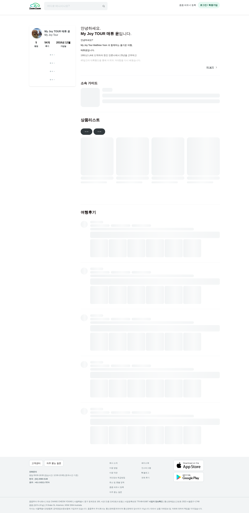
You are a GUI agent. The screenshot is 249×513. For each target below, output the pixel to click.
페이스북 (145, 463)
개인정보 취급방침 (117, 478)
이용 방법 (113, 468)
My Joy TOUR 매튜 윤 (57, 33)
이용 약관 (113, 473)
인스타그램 (146, 468)
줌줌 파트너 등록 (187, 5)
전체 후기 (145, 478)
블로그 (145, 473)
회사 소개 (113, 463)
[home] (35, 6)
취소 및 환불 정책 (116, 482)
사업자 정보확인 (156, 501)
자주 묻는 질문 (115, 492)
